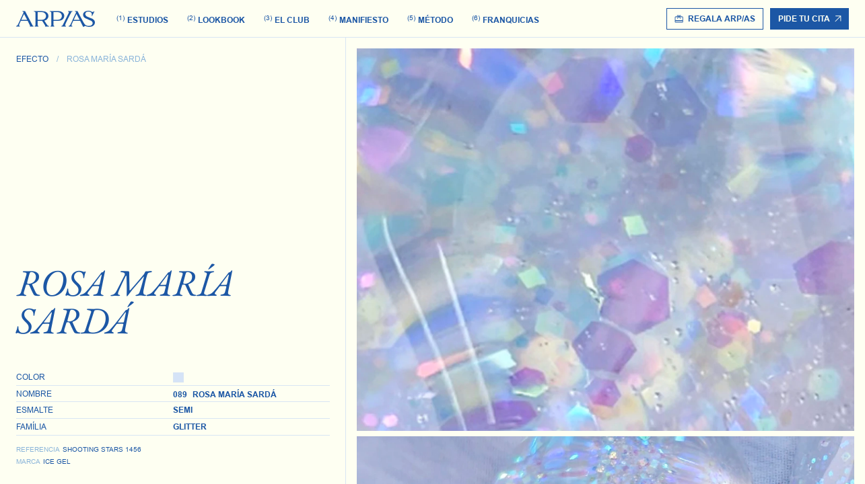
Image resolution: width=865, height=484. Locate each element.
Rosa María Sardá (106, 59)
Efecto (32, 59)
